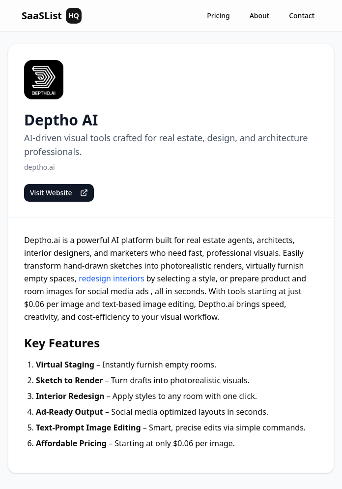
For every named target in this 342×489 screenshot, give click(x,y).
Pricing (218, 15)
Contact (301, 15)
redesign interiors (111, 278)
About (260, 15)
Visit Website (59, 192)
